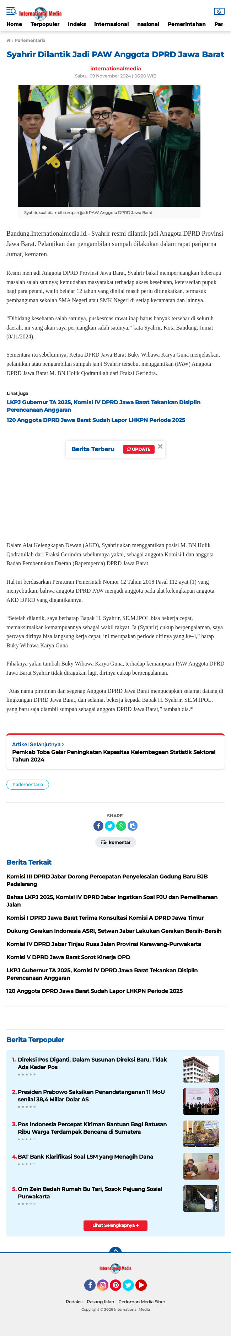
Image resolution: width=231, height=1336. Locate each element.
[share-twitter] (110, 826)
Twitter (131, 1288)
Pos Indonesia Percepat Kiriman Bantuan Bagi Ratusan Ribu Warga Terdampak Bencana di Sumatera (92, 1128)
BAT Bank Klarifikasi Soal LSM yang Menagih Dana (85, 1156)
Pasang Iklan (100, 1301)
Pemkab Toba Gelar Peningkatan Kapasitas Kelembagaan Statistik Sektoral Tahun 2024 (113, 756)
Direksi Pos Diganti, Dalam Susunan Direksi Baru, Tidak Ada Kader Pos (92, 1063)
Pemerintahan (187, 24)
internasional (111, 24)
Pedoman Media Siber (141, 1301)
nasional (148, 24)
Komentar (115, 842)
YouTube (146, 1288)
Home (14, 24)
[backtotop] (115, 1253)
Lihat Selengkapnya (115, 1225)
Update (138, 449)
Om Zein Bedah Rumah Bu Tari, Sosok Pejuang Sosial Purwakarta (90, 1193)
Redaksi (74, 1301)
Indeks (77, 24)
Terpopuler (45, 24)
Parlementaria (27, 784)
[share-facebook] (98, 826)
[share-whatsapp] (121, 826)
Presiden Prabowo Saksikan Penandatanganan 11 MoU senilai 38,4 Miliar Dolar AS (91, 1096)
